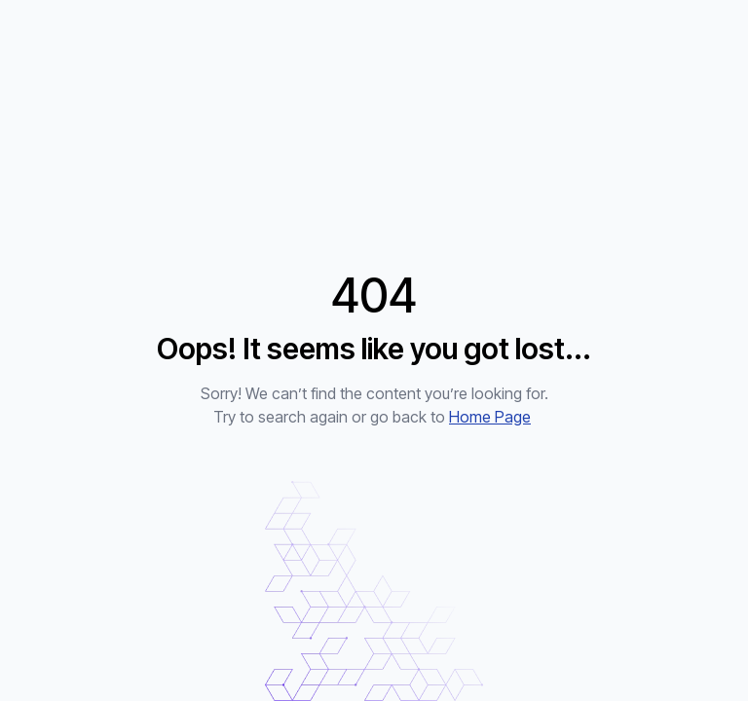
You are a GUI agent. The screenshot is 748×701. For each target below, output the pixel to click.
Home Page (490, 416)
